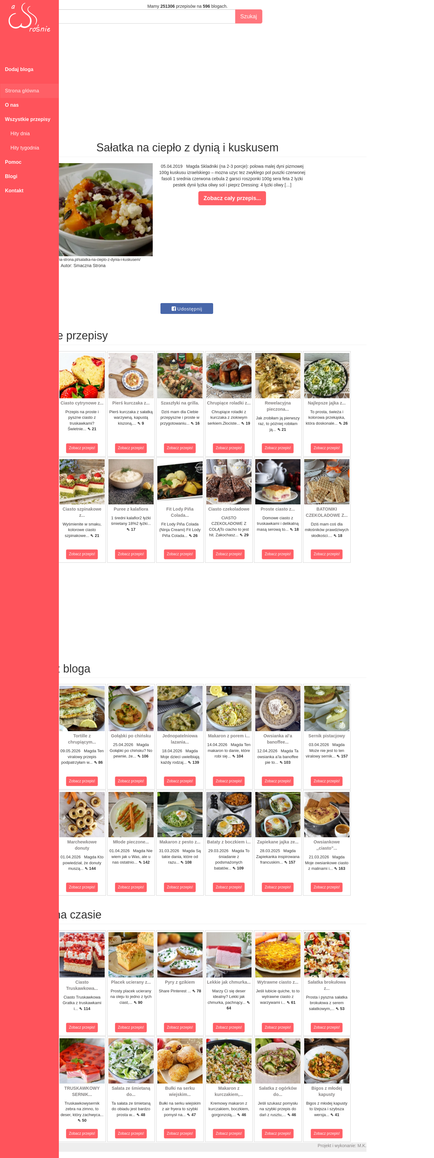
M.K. (415, 1145)
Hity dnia (17, 133)
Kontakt (14, 190)
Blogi (11, 176)
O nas (12, 105)
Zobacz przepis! (86, 448)
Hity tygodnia (22, 147)
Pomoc (13, 162)
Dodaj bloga (19, 69)
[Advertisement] (241, 73)
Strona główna (22, 90)
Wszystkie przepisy (27, 119)
